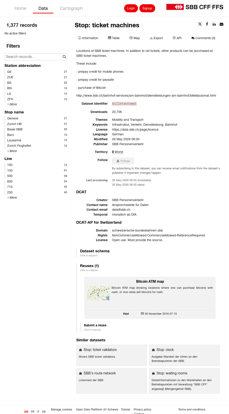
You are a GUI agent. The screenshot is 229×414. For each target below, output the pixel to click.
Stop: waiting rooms (172, 373)
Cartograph (71, 8)
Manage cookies (61, 409)
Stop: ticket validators (100, 350)
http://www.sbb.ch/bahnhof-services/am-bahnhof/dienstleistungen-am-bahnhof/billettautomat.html (146, 95)
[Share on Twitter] (200, 24)
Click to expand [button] (88, 255)
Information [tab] (88, 38)
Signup (147, 8)
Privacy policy (142, 409)
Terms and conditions (191, 409)
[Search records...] (35, 56)
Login (131, 8)
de (44, 411)
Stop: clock (165, 350)
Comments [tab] (203, 38)
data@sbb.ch (121, 209)
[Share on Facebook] (207, 24)
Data (43, 8)
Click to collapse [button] (89, 270)
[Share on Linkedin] (214, 24)
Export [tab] (156, 38)
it (38, 411)
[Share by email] (221, 24)
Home (20, 8)
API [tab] (177, 38)
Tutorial (125, 409)
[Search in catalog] (64, 56)
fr (32, 411)
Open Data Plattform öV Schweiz (97, 409)
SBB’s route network (100, 373)
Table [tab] (114, 38)
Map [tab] (134, 38)
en (26, 411)
